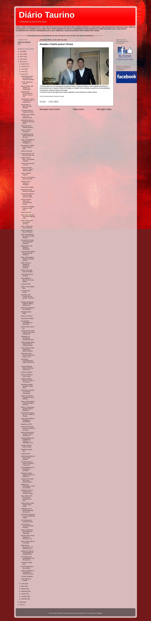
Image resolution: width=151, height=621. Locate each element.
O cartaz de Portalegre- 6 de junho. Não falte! (28, 208)
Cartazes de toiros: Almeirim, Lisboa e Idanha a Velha (27, 169)
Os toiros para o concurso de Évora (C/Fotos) (27, 526)
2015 (21, 602)
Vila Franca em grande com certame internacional (27, 391)
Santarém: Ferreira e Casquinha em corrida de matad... (27, 491)
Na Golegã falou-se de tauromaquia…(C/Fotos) (27, 469)
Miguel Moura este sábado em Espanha (28, 190)
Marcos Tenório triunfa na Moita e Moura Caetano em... (27, 434)
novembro (24, 596)
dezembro (24, 599)
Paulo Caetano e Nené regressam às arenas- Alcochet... (27, 349)
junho (23, 583)
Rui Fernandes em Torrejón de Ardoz (27, 520)
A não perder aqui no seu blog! (27, 275)
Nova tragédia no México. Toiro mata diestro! (27, 280)
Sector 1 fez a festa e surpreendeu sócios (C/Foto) (27, 397)
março (23, 69)
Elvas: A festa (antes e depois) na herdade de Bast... (27, 259)
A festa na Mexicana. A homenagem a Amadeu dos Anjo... (27, 572)
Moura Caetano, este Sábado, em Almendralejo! (27, 87)
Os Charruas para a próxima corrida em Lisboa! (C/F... (27, 463)
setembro (24, 591)
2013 (21, 59)
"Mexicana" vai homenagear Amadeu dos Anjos (27, 338)
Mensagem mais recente (50, 109)
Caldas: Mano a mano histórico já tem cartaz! (27, 504)
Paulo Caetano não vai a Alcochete (27, 542)
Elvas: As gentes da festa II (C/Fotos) (27, 231)
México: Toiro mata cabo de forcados (27, 270)
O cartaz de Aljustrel (27, 576)
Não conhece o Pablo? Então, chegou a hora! (27, 147)
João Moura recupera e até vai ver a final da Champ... (28, 414)
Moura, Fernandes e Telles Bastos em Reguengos (27, 531)
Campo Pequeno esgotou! (26, 174)
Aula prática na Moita (27, 318)
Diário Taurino (47, 14)
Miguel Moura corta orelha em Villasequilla (26, 247)
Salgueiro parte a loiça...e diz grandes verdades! (27, 159)
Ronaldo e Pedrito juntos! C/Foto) (56, 44)
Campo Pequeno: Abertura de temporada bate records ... (26, 202)
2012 (21, 56)
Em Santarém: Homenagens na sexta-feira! (26, 322)
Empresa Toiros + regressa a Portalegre (26, 183)
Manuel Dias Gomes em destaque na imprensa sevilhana (27, 78)
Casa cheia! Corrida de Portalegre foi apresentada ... (27, 420)
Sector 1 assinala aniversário (26, 130)
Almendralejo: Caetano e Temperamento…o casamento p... (27, 100)
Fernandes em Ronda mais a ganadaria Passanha (27, 241)
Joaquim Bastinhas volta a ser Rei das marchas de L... (27, 368)
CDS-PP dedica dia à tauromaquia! (27, 567)
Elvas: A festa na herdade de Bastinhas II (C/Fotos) (26, 265)
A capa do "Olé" (25, 453)
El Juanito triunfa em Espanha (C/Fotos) (27, 111)
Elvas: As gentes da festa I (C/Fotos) (27, 227)
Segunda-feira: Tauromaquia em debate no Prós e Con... (27, 94)
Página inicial (78, 109)
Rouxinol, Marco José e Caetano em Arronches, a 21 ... (28, 537)
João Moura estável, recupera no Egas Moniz (27, 386)
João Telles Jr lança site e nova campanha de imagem (28, 516)
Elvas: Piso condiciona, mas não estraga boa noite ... (28, 216)
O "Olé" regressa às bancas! (27, 82)
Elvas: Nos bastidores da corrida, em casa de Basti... (27, 236)
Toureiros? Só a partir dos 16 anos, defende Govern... (27, 480)
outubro (23, 594)
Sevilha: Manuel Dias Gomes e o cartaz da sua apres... (28, 428)
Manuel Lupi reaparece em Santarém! (27, 308)
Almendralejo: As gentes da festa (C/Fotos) (26, 106)
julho (22, 586)
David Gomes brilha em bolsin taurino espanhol (28, 457)
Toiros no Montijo (26, 212)
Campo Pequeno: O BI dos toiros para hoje (27, 154)
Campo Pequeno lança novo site (27, 164)
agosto (23, 588)
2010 (21, 51)
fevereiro (24, 66)
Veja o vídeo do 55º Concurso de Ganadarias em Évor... (26, 498)
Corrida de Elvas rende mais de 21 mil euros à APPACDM (28, 332)
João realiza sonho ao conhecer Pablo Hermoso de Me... (27, 195)
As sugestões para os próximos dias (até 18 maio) (27, 135)
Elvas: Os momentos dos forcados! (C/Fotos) (27, 222)
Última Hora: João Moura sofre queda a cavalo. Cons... (28, 355)
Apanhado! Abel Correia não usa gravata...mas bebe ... (27, 297)
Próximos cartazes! (26, 372)
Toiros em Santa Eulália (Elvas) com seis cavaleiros (28, 253)
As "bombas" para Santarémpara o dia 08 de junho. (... (27, 558)
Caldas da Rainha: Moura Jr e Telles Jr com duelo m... (27, 380)
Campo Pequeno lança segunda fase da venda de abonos (27, 344)
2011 (21, 54)
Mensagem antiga (104, 109)
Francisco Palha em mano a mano (27, 375)
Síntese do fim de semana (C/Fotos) (27, 126)
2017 (21, 604)
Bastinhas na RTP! (26, 424)
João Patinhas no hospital (26, 579)
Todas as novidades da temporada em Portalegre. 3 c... (27, 141)
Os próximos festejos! (27, 187)
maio (23, 74)
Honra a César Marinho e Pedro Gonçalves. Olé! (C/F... (28, 403)
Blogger (100, 613)
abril (22, 71)
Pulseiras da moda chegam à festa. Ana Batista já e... (28, 474)
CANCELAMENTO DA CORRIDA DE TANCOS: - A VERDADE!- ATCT (27, 440)
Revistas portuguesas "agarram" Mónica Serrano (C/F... (27, 303)
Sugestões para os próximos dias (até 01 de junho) (27, 510)
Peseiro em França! (26, 316)
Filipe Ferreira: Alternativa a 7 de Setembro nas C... (27, 547)
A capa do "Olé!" (26, 284)
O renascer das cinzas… (25, 291)
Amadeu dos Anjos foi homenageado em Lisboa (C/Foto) (27, 552)
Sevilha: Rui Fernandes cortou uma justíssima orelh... (28, 116)
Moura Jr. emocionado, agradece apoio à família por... (27, 409)
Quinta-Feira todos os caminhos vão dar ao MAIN (28, 121)
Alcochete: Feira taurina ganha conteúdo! (28, 178)
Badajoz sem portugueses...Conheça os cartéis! (28, 486)
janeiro (23, 64)
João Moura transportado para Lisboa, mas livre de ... (27, 362)
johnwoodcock (81, 613)
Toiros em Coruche (26, 151)
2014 (21, 61)
